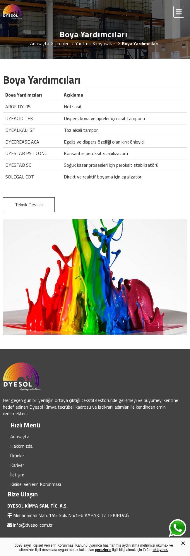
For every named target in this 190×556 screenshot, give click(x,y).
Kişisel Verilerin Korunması (35, 484)
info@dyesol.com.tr (32, 524)
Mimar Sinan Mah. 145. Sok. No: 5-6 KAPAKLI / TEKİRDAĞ (71, 515)
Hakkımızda (21, 445)
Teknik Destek (29, 204)
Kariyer (17, 465)
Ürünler (17, 455)
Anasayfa (19, 436)
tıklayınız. (160, 550)
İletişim (17, 474)
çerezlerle (103, 550)
